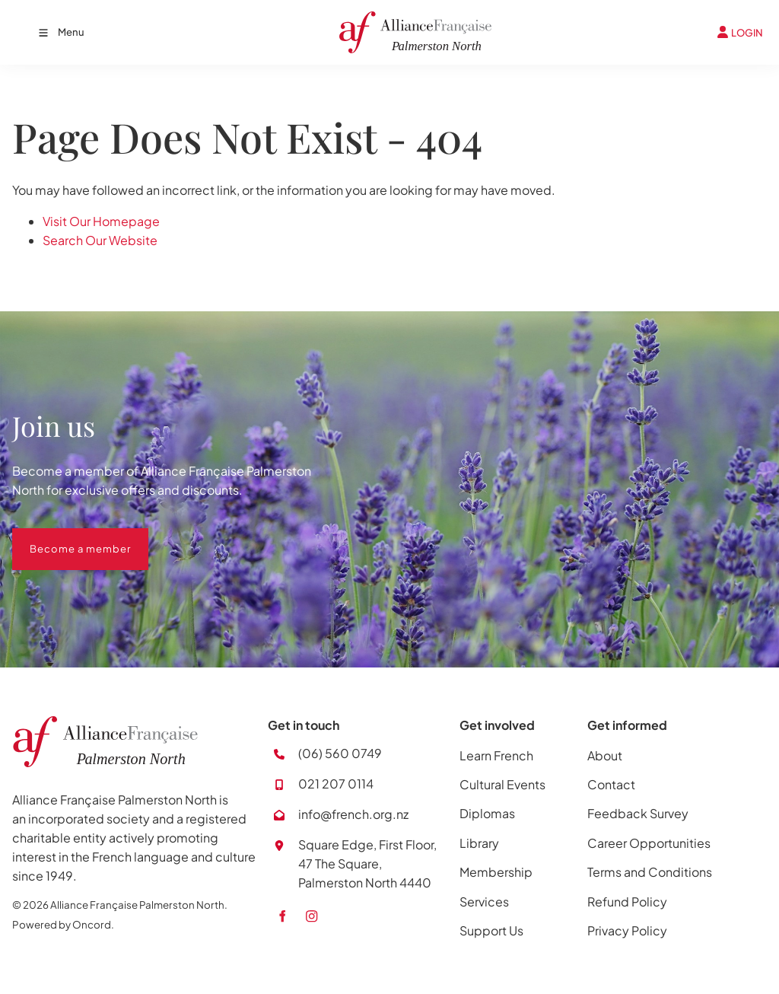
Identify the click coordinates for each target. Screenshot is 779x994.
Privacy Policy (627, 930)
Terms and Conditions (649, 872)
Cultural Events (502, 784)
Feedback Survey (637, 813)
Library (479, 843)
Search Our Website (100, 240)
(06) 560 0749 (340, 753)
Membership (496, 872)
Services (484, 902)
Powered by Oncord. (63, 924)
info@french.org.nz (353, 814)
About (604, 755)
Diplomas (487, 813)
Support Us (491, 930)
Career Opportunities (649, 843)
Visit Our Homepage (101, 221)
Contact (611, 784)
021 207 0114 (336, 784)
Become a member (62, 537)
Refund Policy (627, 902)
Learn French (496, 755)
